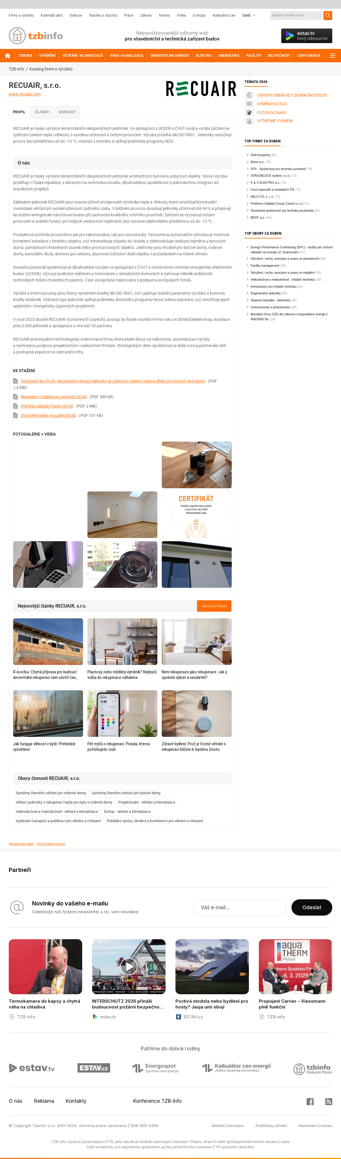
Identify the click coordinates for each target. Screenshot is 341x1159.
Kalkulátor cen (224, 15)
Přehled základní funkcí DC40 (47, 406)
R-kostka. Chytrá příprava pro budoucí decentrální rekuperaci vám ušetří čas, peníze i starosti (45, 674)
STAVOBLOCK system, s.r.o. (270, 175)
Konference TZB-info (157, 1101)
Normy (164, 15)
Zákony (146, 15)
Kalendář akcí (51, 15)
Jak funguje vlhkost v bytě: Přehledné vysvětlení (44, 746)
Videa (181, 15)
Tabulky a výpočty (103, 15)
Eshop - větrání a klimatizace (127, 811)
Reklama (44, 1101)
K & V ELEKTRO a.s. (265, 182)
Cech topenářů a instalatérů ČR (272, 189)
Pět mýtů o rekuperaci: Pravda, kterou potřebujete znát (118, 746)
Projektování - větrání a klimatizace (146, 802)
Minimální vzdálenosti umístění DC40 (54, 396)
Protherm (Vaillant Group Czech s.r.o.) (277, 203)
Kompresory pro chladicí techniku (274, 286)
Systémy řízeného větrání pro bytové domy (126, 793)
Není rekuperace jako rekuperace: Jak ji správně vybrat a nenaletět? (194, 674)
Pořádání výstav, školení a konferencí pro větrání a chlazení (155, 821)
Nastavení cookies (315, 1125)
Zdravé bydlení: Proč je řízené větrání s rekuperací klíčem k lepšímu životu (194, 746)
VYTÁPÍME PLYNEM (275, 120)
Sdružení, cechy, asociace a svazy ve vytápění (283, 272)
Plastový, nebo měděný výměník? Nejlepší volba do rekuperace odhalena (122, 674)
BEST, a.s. (258, 217)
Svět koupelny (260, 155)
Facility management (265, 265)
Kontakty (76, 1101)
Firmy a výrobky (21, 15)
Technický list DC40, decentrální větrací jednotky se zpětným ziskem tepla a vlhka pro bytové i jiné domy (113, 381)
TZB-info (16, 69)
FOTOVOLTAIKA (271, 112)
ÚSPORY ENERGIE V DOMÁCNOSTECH (292, 95)
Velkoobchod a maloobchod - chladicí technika (282, 279)
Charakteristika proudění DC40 (48, 415)
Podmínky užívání (271, 1125)
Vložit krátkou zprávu (51, 843)
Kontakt (67, 112)
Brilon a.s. (257, 162)
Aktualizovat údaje (21, 843)
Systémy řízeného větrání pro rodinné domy (51, 793)
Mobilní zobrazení (228, 1125)
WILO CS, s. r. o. (262, 196)
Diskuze (76, 15)
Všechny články (214, 606)
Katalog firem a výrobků (51, 69)
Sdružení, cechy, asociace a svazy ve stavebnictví (285, 258)
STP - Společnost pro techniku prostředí (278, 169)
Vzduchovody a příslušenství (270, 307)
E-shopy (199, 15)
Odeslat (312, 907)
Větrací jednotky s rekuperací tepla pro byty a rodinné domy (64, 802)
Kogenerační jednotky (266, 293)
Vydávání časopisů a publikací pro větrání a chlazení (58, 821)
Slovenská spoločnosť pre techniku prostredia (282, 210)
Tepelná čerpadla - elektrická (270, 300)
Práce (128, 15)
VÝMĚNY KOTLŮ (272, 104)
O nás (15, 1101)
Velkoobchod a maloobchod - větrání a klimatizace (57, 811)
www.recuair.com (25, 94)
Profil (19, 112)
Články (42, 112)
